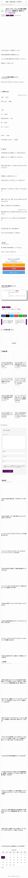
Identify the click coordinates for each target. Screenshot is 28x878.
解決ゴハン (13, 309)
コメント (5, 434)
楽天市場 (14, 268)
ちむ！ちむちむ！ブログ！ (14, 2)
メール (4, 456)
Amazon (14, 265)
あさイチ (11, 15)
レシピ (8, 309)
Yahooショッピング (13, 272)
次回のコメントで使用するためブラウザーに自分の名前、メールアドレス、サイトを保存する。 (14, 467)
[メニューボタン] (2, 2)
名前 (4, 451)
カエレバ (15, 260)
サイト (4, 461)
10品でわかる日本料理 (14, 259)
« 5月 (2, 867)
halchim (14, 343)
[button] (3, 316)
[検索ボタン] (26, 2)
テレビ (7, 15)
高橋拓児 (19, 309)
